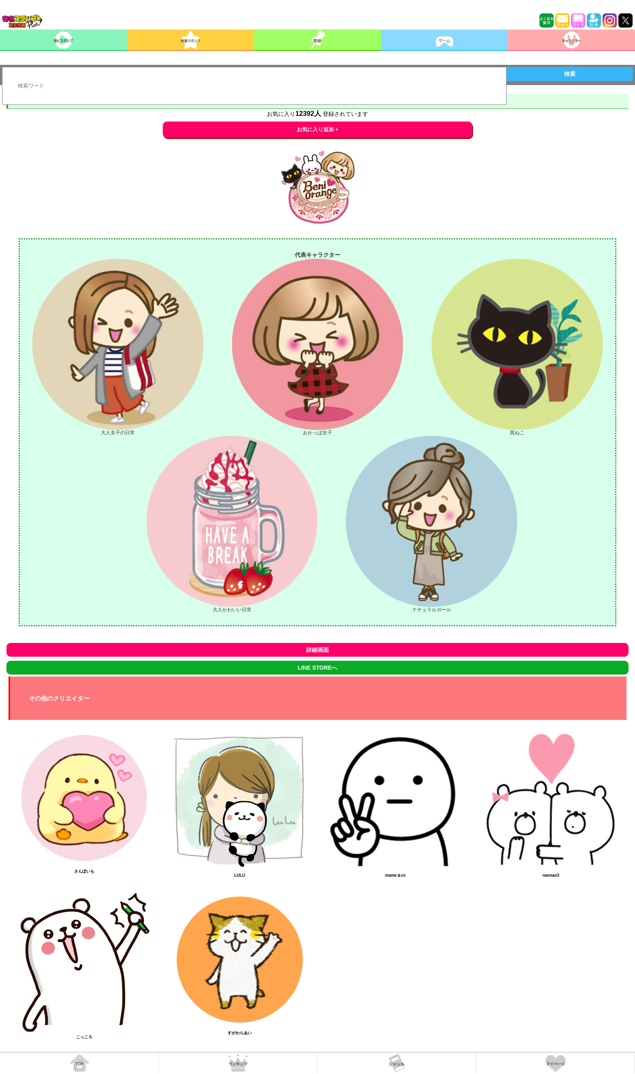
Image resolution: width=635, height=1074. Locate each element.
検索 (569, 73)
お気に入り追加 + (318, 129)
